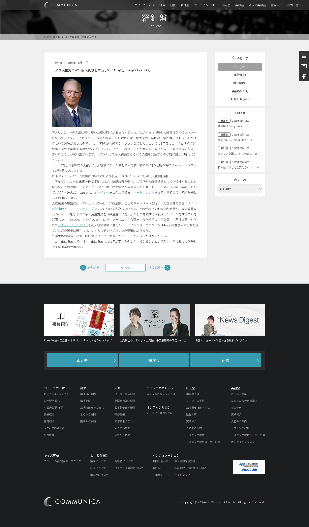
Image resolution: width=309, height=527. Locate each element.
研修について (98, 468)
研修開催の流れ (124, 421)
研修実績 (120, 414)
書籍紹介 (276, 5)
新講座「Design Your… (231, 126)
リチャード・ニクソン (73, 225)
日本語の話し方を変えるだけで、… (238, 167)
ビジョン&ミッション (56, 394)
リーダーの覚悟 (195, 401)
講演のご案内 (88, 394)
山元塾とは (192, 394)
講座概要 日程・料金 (198, 407)
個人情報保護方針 (184, 461)
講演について (98, 461)
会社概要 (49, 435)
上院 (121, 192)
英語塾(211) (240, 91)
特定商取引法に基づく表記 (190, 468)
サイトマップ (182, 475)
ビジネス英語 (239, 394)
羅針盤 (185, 5)
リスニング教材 (195, 435)
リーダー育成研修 (125, 394)
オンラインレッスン (243, 442)
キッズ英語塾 (257, 5)
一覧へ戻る (125, 268)
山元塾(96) (240, 83)
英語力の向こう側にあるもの (235, 140)
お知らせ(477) (240, 99)
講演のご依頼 (88, 421)
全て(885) (240, 67)
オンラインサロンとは (160, 413)
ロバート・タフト (142, 192)
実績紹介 (49, 414)
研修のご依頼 (122, 435)
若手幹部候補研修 (125, 407)
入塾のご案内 (194, 428)
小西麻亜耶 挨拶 (53, 407)
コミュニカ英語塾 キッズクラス (62, 461)
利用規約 (158, 475)
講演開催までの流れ (92, 407)
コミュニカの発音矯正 (244, 401)
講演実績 (85, 401)
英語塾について (124, 461)
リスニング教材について (129, 468)
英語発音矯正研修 (125, 401)
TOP (46, 37)
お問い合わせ (295, 5)
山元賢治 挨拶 (52, 401)
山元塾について (99, 475)
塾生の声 (191, 414)
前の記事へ (94, 267)
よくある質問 (88, 414)
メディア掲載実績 (54, 428)
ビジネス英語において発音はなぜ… (239, 153)
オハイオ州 (101, 192)
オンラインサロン (205, 5)
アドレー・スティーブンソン (83, 209)
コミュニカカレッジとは (161, 394)
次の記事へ (156, 267)
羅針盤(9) (240, 75)
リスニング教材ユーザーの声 (203, 442)
